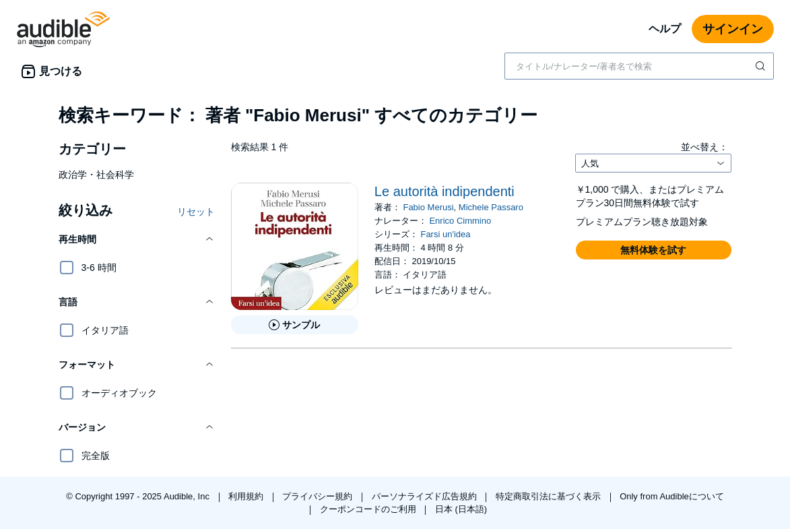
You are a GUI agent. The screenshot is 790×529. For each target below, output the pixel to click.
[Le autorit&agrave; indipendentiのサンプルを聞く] (294, 324)
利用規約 (247, 496)
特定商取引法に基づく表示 (549, 496)
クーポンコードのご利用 (369, 509)
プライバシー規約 (318, 496)
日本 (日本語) (461, 509)
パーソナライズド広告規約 (426, 496)
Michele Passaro (491, 207)
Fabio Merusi (428, 207)
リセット (196, 211)
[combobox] (639, 66)
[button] (137, 239)
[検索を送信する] (762, 66)
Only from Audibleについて (672, 496)
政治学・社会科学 (96, 174)
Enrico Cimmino (460, 221)
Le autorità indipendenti (444, 191)
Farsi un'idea (445, 234)
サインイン (732, 29)
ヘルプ (665, 28)
